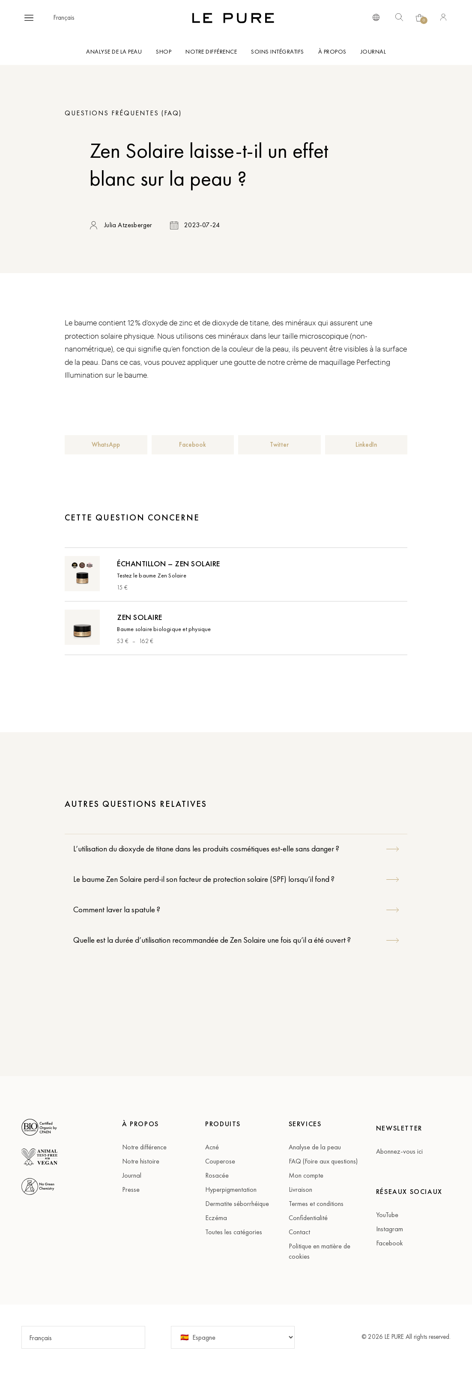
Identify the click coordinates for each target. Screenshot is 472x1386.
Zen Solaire (139, 617)
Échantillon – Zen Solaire (168, 563)
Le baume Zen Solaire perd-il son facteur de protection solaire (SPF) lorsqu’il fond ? (204, 879)
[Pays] (233, 1337)
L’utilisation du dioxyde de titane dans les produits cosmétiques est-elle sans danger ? (206, 848)
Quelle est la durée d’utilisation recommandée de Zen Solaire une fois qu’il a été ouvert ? (212, 940)
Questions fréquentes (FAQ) (123, 112)
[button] (28, 17)
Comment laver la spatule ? (116, 909)
